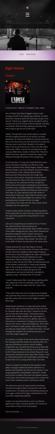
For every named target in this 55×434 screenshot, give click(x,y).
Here (21, 412)
